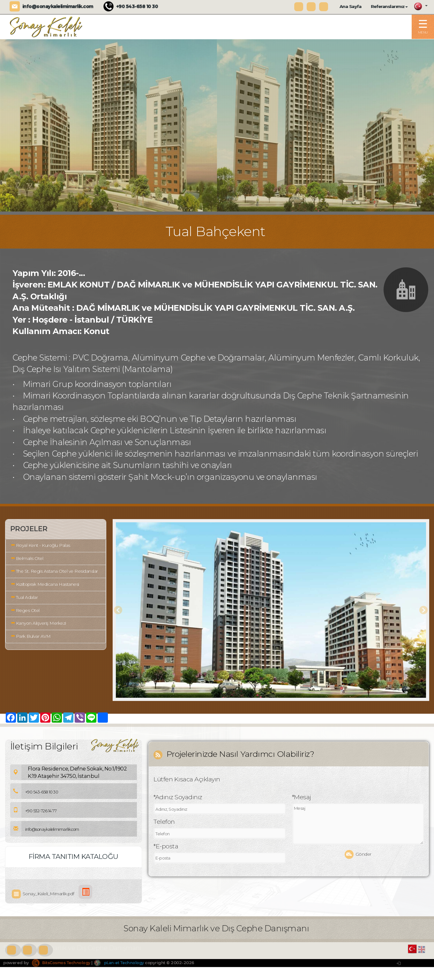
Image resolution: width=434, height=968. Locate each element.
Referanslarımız (389, 6)
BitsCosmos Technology (63, 963)
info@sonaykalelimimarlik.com (57, 6)
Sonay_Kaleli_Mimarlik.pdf (44, 894)
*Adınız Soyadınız (177, 798)
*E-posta (165, 847)
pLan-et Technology (124, 963)
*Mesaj (301, 798)
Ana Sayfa (351, 6)
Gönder (358, 855)
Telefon (164, 823)
